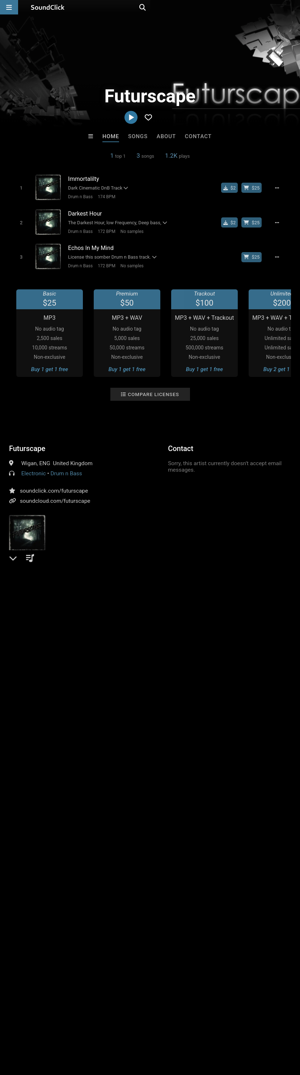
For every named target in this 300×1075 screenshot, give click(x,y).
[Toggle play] (18, 187)
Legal (195, 1032)
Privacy (173, 1032)
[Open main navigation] (9, 7)
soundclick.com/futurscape (54, 487)
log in (64, 622)
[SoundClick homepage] (48, 7)
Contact (198, 136)
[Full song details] (281, 188)
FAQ (30, 1032)
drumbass (277, 605)
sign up (38, 622)
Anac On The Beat (179, 920)
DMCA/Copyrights (134, 1032)
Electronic (33, 469)
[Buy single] (233, 188)
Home (110, 136)
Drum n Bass (77, 196)
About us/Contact (64, 1032)
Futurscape (27, 444)
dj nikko (60, 920)
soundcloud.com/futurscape (55, 497)
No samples (128, 229)
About (166, 136)
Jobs (99, 1032)
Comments (27, 592)
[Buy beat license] (255, 188)
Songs (138, 136)
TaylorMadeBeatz (240, 920)
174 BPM (104, 196)
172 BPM (104, 229)
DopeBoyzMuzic (120, 920)
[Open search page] (293, 7)
